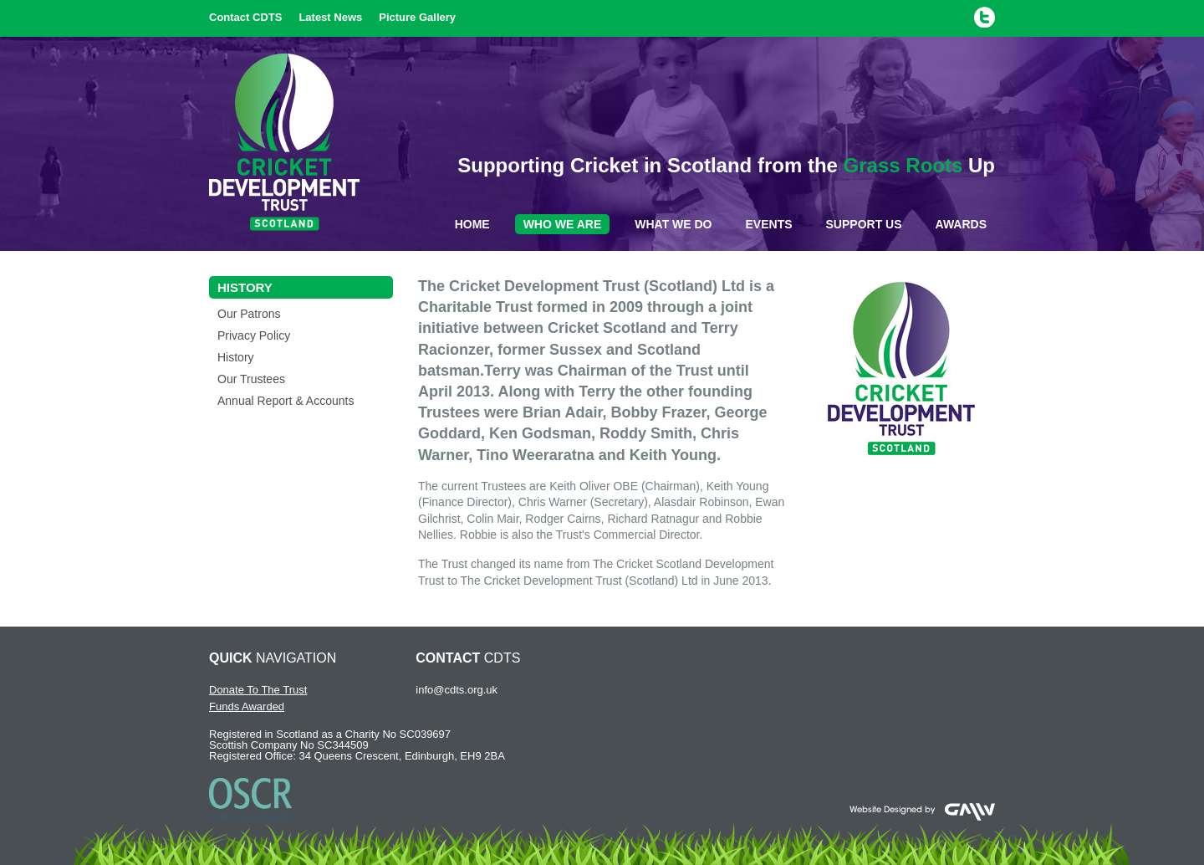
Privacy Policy (253, 335)
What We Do (673, 224)
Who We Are (562, 224)
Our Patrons (248, 313)
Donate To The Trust (258, 689)
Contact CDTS (245, 17)
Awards (961, 224)
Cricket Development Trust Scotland (284, 142)
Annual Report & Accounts (285, 400)
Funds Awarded (246, 706)
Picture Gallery (417, 17)
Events (769, 224)
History (235, 357)
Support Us (864, 224)
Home (472, 224)
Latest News (330, 17)
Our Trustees (251, 379)
